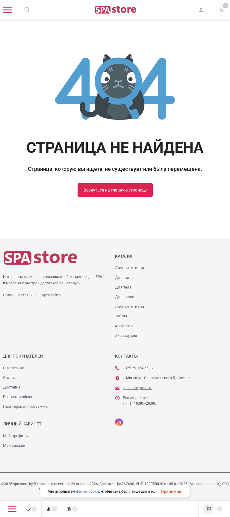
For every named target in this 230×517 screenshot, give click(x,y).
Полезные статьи (18, 295)
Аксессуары (126, 335)
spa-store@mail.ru (137, 388)
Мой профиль (15, 436)
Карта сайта (50, 295)
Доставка (11, 387)
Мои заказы (14, 445)
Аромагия (124, 326)
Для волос (124, 297)
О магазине (13, 368)
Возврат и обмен (18, 397)
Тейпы (121, 316)
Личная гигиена (129, 267)
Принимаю (171, 491)
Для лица (124, 277)
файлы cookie (87, 491)
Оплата (9, 377)
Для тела (123, 287)
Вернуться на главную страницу (115, 190)
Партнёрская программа (25, 406)
